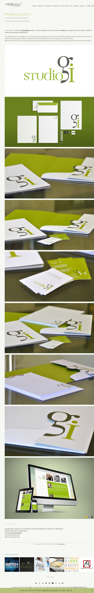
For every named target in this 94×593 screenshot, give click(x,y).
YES (68, 590)
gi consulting (25, 30)
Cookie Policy (45, 590)
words (71, 6)
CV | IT (92, 6)
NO (71, 590)
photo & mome (65, 6)
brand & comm (48, 6)
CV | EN (88, 6)
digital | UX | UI (56, 6)
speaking (76, 6)
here (22, 36)
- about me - (82, 6)
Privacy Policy (54, 590)
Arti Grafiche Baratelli (15, 533)
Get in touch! (61, 544)
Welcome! (34, 6)
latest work (41, 6)
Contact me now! (77, 587)
